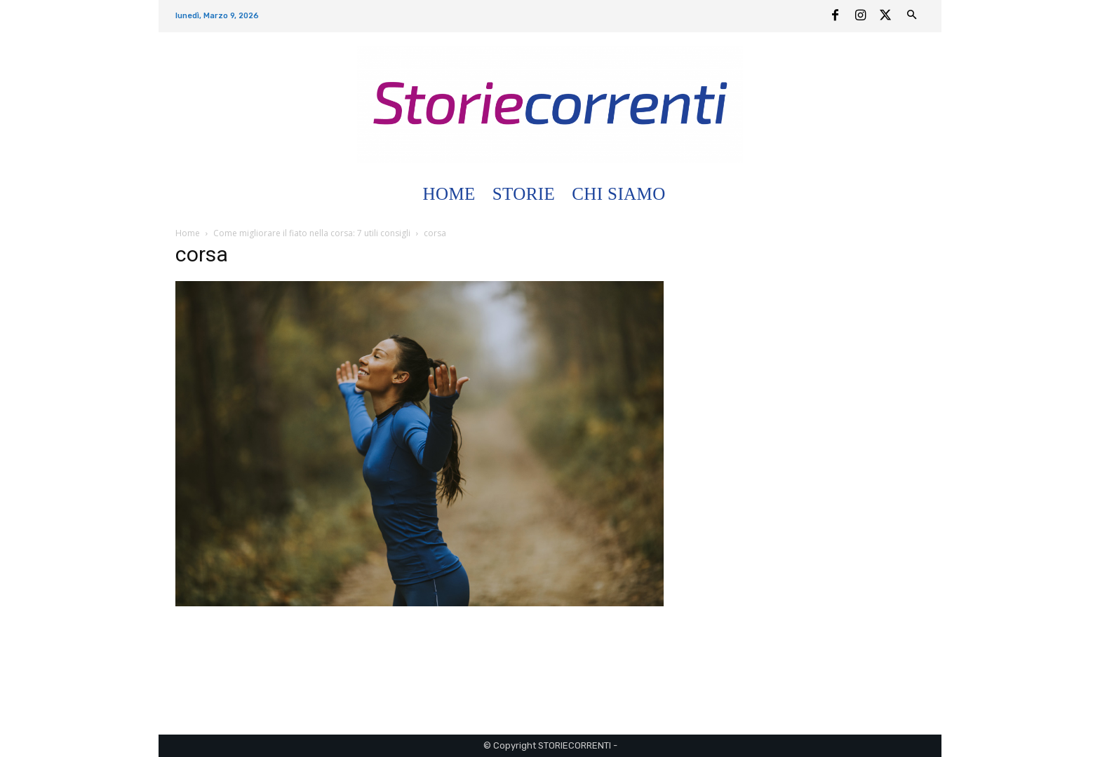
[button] (690, 194)
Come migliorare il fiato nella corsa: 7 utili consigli (311, 233)
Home (187, 233)
